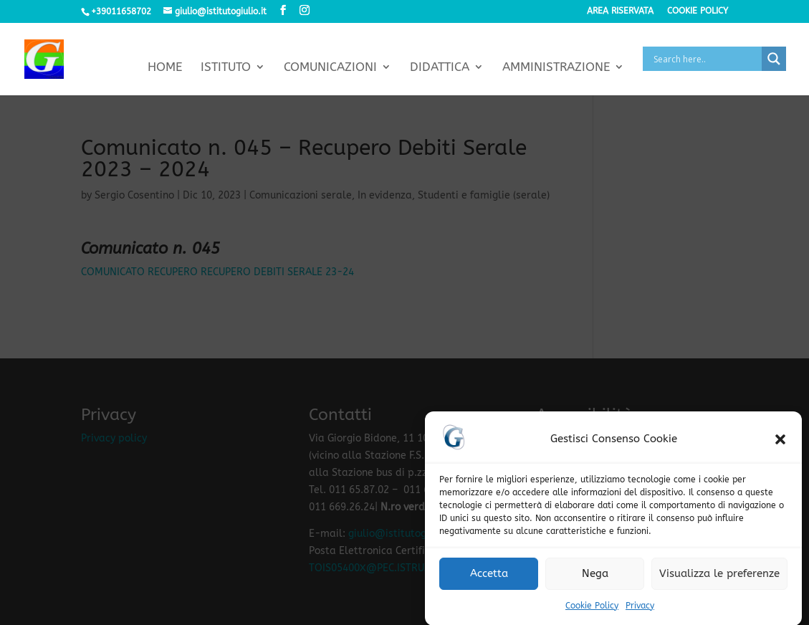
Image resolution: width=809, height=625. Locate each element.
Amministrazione (556, 68)
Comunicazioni (330, 68)
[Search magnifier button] (774, 59)
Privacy (640, 609)
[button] (780, 443)
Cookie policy (697, 11)
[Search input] (706, 59)
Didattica (439, 68)
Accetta (489, 577)
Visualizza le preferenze (719, 577)
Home (165, 68)
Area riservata (620, 11)
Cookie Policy (591, 609)
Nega (595, 577)
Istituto (226, 68)
